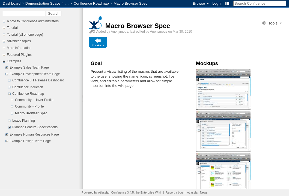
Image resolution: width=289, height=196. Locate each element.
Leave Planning (23, 120)
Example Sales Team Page (29, 67)
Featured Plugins (19, 55)
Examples (14, 61)
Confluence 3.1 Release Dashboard (38, 80)
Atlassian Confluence (112, 192)
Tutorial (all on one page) (25, 34)
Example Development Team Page (35, 74)
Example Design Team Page (30, 141)
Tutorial (12, 28)
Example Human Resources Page (34, 134)
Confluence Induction (27, 87)
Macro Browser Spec (31, 113)
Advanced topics (19, 41)
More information (19, 48)
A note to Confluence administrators (33, 21)
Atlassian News (197, 192)
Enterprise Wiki (151, 192)
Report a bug (174, 192)
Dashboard (11, 3)
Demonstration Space (42, 3)
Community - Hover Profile (34, 100)
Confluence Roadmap (91, 3)
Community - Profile (29, 106)
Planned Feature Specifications (35, 127)
